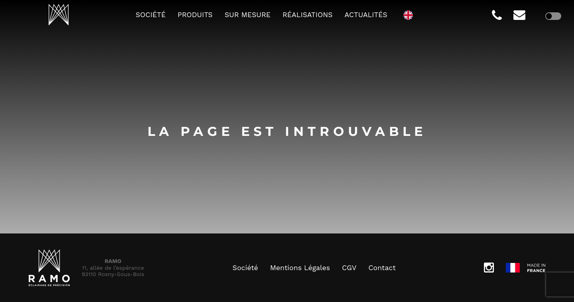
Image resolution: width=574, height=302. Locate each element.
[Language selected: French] (410, 15)
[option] (410, 15)
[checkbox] (553, 16)
